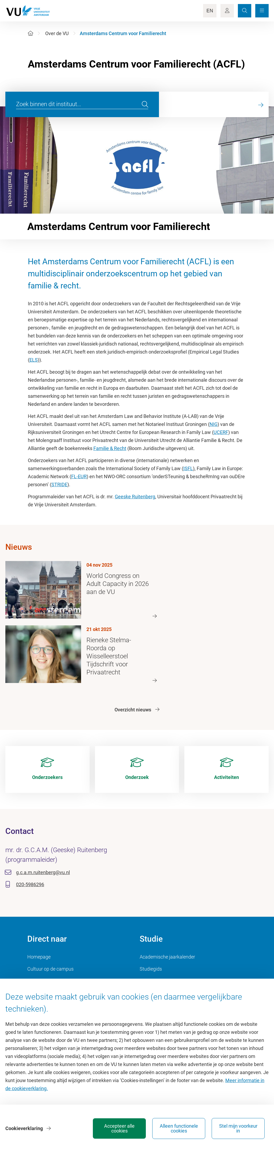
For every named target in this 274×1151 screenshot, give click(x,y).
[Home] (30, 33)
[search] (145, 104)
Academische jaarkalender (167, 957)
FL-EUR (79, 476)
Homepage (39, 957)
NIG (214, 424)
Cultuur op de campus (50, 969)
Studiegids (151, 969)
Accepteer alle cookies (119, 1128)
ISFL (188, 468)
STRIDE (59, 484)
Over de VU (57, 33)
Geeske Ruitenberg (135, 496)
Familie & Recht (109, 448)
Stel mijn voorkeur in (238, 1128)
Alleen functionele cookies (179, 1128)
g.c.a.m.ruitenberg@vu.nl (43, 872)
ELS (33, 360)
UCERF (221, 432)
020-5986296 (30, 884)
